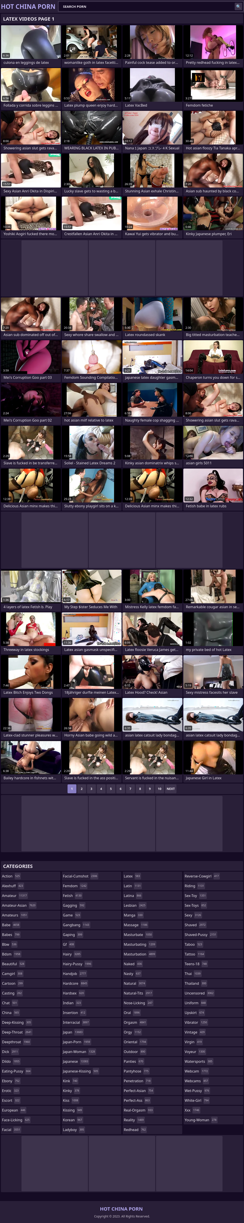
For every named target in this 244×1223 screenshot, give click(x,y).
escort (11, 1100)
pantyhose (137, 1071)
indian (72, 1003)
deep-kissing (17, 1022)
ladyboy (74, 1129)
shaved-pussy (201, 934)
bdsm (11, 954)
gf (69, 944)
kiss (71, 1100)
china (11, 1012)
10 (159, 789)
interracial (76, 1022)
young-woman (201, 1120)
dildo (11, 1061)
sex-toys (196, 905)
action (11, 876)
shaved (196, 925)
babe (11, 925)
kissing (73, 1110)
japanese (76, 1061)
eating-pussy (16, 1071)
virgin (194, 1042)
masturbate (138, 934)
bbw (9, 944)
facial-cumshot (80, 876)
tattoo (195, 954)
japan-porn (77, 1042)
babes (11, 934)
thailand (196, 983)
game (72, 915)
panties (134, 1061)
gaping (73, 934)
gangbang (76, 925)
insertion (74, 1012)
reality (134, 1120)
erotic (11, 1090)
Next (171, 789)
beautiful (13, 964)
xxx (192, 1110)
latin (133, 886)
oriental (135, 1042)
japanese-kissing (81, 1071)
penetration (138, 1081)
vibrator (196, 1022)
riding (195, 886)
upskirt (195, 1012)
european (14, 1110)
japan (73, 1032)
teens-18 (196, 964)
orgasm (135, 1022)
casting (12, 993)
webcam (197, 1071)
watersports (199, 1061)
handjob (75, 973)
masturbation (140, 954)
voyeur (195, 1051)
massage (136, 925)
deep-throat (17, 1032)
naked (133, 964)
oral (132, 1012)
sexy (193, 915)
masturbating (140, 944)
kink (70, 1081)
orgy (133, 1032)
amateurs (15, 915)
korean (73, 1120)
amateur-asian (19, 905)
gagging (74, 905)
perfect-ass (137, 1100)
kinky (71, 1090)
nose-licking (138, 1003)
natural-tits (138, 993)
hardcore (75, 983)
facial (11, 1129)
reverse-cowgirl (202, 876)
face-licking (16, 1120)
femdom (75, 886)
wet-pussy (197, 1090)
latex (132, 876)
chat (10, 1003)
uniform (196, 1003)
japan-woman (79, 1051)
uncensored (200, 993)
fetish (73, 895)
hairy (72, 954)
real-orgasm (139, 1110)
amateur (15, 895)
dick (10, 1051)
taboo (194, 944)
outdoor (135, 1051)
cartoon (13, 983)
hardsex (74, 993)
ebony (11, 1081)
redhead (135, 1129)
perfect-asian (139, 1090)
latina (133, 895)
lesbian (135, 905)
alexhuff (13, 886)
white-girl (197, 1100)
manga (134, 915)
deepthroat (16, 1042)
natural (135, 983)
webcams (197, 1081)
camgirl (12, 973)
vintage (195, 1032)
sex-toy (196, 895)
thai (193, 973)
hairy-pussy (77, 964)
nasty (133, 973)
